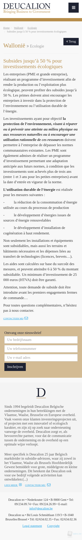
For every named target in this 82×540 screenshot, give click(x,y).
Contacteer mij (15, 318)
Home (6, 27)
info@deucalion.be (41, 508)
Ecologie (32, 27)
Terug (71, 41)
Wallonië (18, 27)
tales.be (76, 533)
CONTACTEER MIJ (38, 485)
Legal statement (32, 526)
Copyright (53, 526)
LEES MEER (13, 485)
